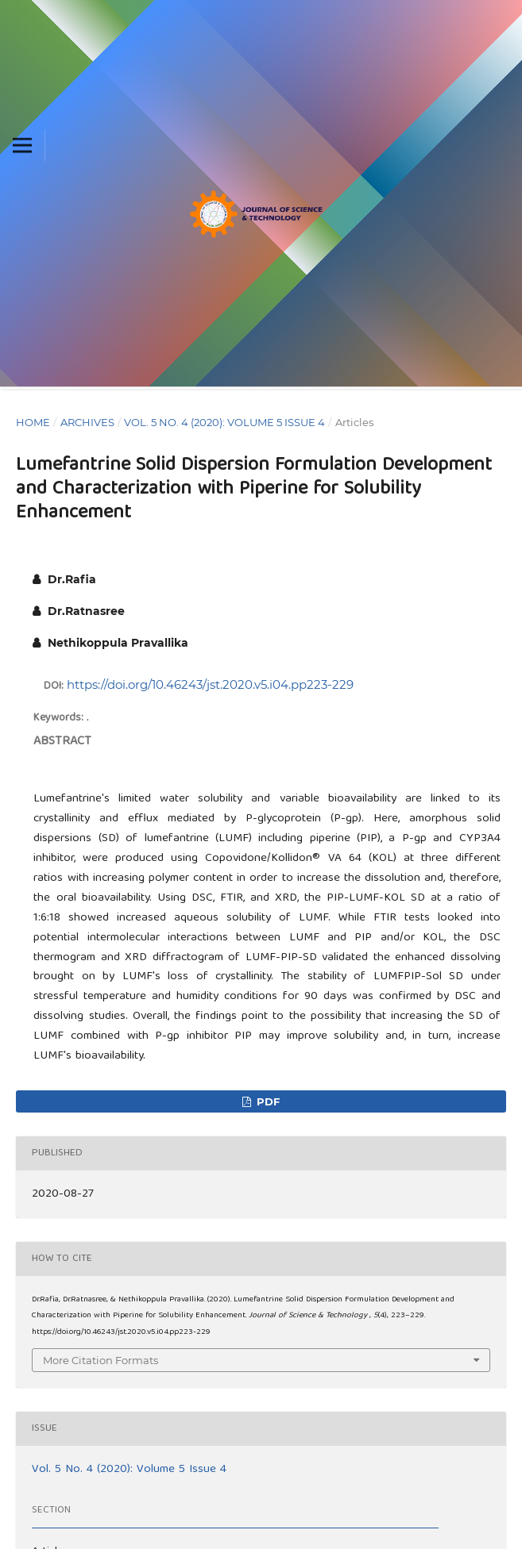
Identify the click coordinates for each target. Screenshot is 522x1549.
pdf (266, 1101)
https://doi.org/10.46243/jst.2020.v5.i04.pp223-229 (210, 684)
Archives (87, 422)
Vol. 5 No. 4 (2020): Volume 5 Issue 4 (224, 422)
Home (33, 422)
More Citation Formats (100, 1360)
